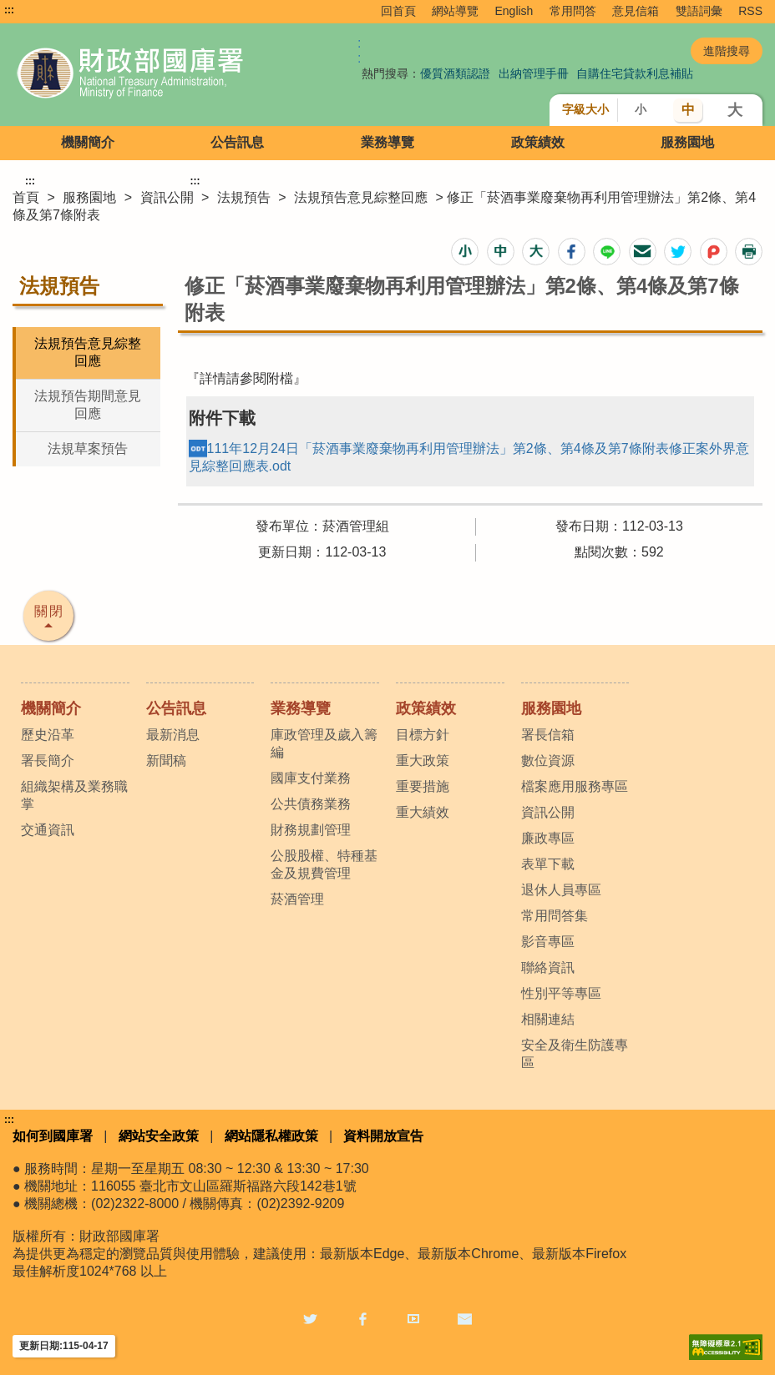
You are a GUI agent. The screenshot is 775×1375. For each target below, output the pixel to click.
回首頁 (398, 11)
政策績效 (538, 142)
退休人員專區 (561, 890)
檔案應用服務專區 (574, 786)
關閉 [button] (49, 611)
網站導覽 (455, 11)
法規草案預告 (88, 448)
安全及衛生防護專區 (574, 1054)
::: (9, 10)
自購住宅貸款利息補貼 (634, 73)
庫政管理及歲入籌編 (324, 743)
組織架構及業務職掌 (74, 795)
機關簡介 (87, 142)
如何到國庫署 (53, 1136)
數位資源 (548, 760)
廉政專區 (548, 838)
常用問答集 (554, 916)
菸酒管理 (297, 899)
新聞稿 (166, 760)
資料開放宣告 (383, 1136)
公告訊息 (237, 142)
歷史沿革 (47, 735)
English (513, 11)
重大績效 (422, 812)
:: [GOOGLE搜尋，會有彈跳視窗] (359, 50)
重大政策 (422, 760)
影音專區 (548, 941)
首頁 (26, 197)
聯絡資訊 (548, 967)
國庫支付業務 (311, 778)
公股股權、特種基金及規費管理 (324, 864)
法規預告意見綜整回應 (361, 197)
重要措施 (422, 786)
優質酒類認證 (455, 73)
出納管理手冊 (534, 73)
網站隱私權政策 (271, 1136)
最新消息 (173, 735)
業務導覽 (387, 142)
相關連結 (548, 1019)
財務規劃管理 (311, 830)
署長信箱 (548, 735)
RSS (750, 11)
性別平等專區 (561, 993)
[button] (465, 251)
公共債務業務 (311, 804)
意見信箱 (635, 11)
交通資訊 (47, 830)
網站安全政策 (159, 1136)
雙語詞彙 (699, 11)
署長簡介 (47, 760)
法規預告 (244, 197)
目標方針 (422, 735)
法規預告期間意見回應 (87, 405)
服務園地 (687, 142)
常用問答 (573, 11)
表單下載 (548, 864)
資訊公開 (167, 197)
